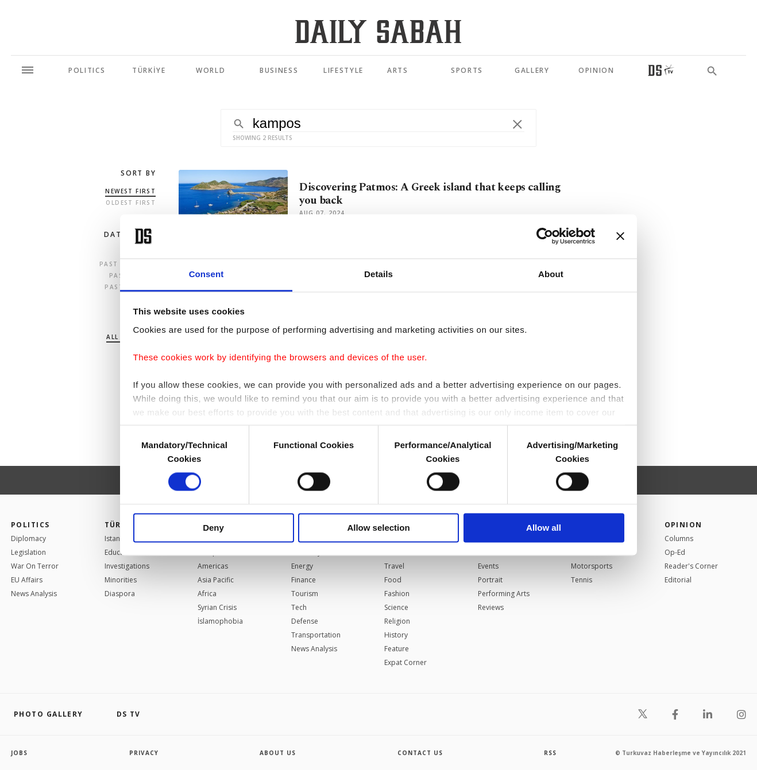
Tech (299, 607)
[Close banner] (620, 236)
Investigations (127, 566)
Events (488, 566)
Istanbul (117, 538)
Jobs (19, 753)
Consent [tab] (206, 274)
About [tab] (550, 274)
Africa (207, 593)
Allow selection (378, 527)
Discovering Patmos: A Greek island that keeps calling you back (430, 194)
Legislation (28, 552)
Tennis (581, 580)
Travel (394, 566)
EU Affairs (27, 580)
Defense (304, 621)
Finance (303, 580)
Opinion (683, 525)
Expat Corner (405, 662)
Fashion (397, 593)
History (396, 635)
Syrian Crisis (217, 607)
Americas (213, 566)
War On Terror (35, 566)
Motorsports (591, 566)
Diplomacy (28, 538)
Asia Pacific (216, 580)
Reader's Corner (691, 566)
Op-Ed (675, 552)
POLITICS (30, 525)
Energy (302, 566)
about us (278, 753)
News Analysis (34, 593)
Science (396, 607)
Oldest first (131, 203)
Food (392, 580)
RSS (550, 753)
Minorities (121, 580)
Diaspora (120, 593)
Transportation (316, 635)
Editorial (678, 580)
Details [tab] (378, 274)
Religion (397, 621)
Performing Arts (504, 593)
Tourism (304, 593)
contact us (420, 753)
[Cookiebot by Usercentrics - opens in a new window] (545, 236)
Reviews (491, 607)
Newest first (130, 191)
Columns (679, 538)
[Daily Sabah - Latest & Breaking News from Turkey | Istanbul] (378, 31)
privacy (144, 753)
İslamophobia (220, 621)
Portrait (490, 580)
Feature (396, 649)
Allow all (543, 527)
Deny (213, 527)
